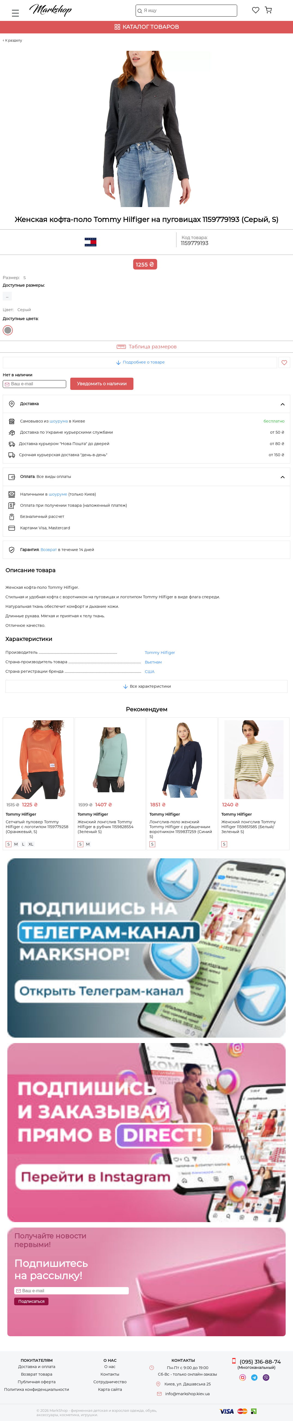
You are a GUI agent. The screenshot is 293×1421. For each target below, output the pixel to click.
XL (31, 844)
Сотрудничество (110, 1381)
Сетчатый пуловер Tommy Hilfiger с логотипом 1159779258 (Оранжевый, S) (37, 826)
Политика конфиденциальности (36, 1389)
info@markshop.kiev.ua (187, 1393)
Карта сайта (110, 1389)
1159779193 (194, 243)
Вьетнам (153, 662)
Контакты (109, 1374)
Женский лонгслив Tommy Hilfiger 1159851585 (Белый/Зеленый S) (248, 826)
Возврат (49, 549)
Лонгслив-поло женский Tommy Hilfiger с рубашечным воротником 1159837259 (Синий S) (180, 829)
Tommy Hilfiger (160, 652)
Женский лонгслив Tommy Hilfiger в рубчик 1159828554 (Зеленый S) (105, 826)
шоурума (59, 421)
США (149, 671)
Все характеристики (146, 686)
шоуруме (58, 494)
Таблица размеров (153, 347)
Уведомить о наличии (102, 383)
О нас (109, 1366)
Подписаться (31, 1301)
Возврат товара (36, 1374)
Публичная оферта (37, 1381)
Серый (7, 330)
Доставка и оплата (36, 1366)
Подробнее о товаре (140, 362)
